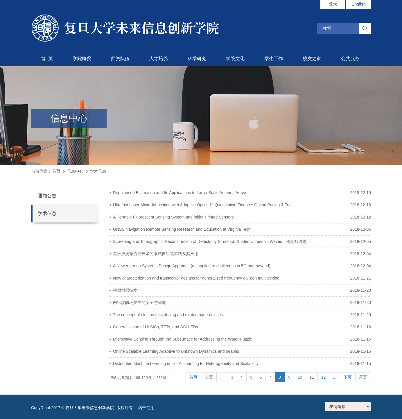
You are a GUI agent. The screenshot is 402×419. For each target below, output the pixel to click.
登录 (333, 3)
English (358, 3)
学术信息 (98, 171)
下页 (348, 377)
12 (323, 377)
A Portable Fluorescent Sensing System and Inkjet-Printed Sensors (173, 217)
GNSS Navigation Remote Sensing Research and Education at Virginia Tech (181, 229)
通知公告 (47, 195)
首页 (56, 171)
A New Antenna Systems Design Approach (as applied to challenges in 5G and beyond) (191, 266)
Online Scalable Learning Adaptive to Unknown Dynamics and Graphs (176, 351)
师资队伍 (120, 58)
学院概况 (82, 58)
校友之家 (312, 58)
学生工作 (273, 58)
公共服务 (350, 58)
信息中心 (75, 171)
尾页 (363, 377)
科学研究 (197, 58)
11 (311, 377)
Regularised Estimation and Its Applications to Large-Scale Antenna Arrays (180, 192)
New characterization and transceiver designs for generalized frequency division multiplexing (196, 278)
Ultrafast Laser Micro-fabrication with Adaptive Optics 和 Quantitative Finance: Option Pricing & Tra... (203, 205)
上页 (209, 377)
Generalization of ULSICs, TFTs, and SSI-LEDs (155, 327)
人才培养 (158, 58)
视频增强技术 (125, 290)
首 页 (47, 58)
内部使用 (146, 407)
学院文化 (235, 58)
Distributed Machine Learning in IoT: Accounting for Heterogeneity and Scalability (186, 363)
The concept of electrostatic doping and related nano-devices (168, 314)
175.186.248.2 (348, 406)
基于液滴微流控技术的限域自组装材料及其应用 (155, 253)
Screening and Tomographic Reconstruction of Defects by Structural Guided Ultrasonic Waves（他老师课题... (211, 241)
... (222, 377)
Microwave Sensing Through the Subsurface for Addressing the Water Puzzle (182, 339)
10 (300, 377)
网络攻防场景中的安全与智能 (139, 302)
